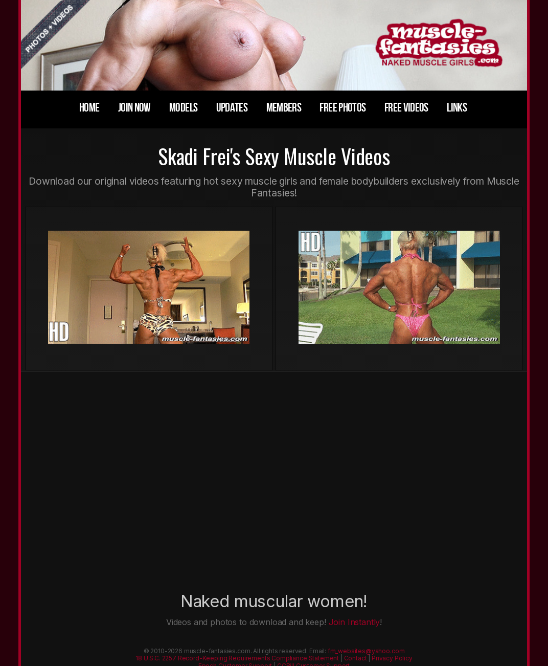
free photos (342, 107)
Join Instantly (354, 622)
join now (134, 107)
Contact (355, 658)
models (183, 107)
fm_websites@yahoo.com (366, 651)
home (89, 107)
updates (232, 107)
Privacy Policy (392, 658)
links (457, 107)
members (284, 107)
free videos (406, 107)
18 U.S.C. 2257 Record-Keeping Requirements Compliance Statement (237, 658)
